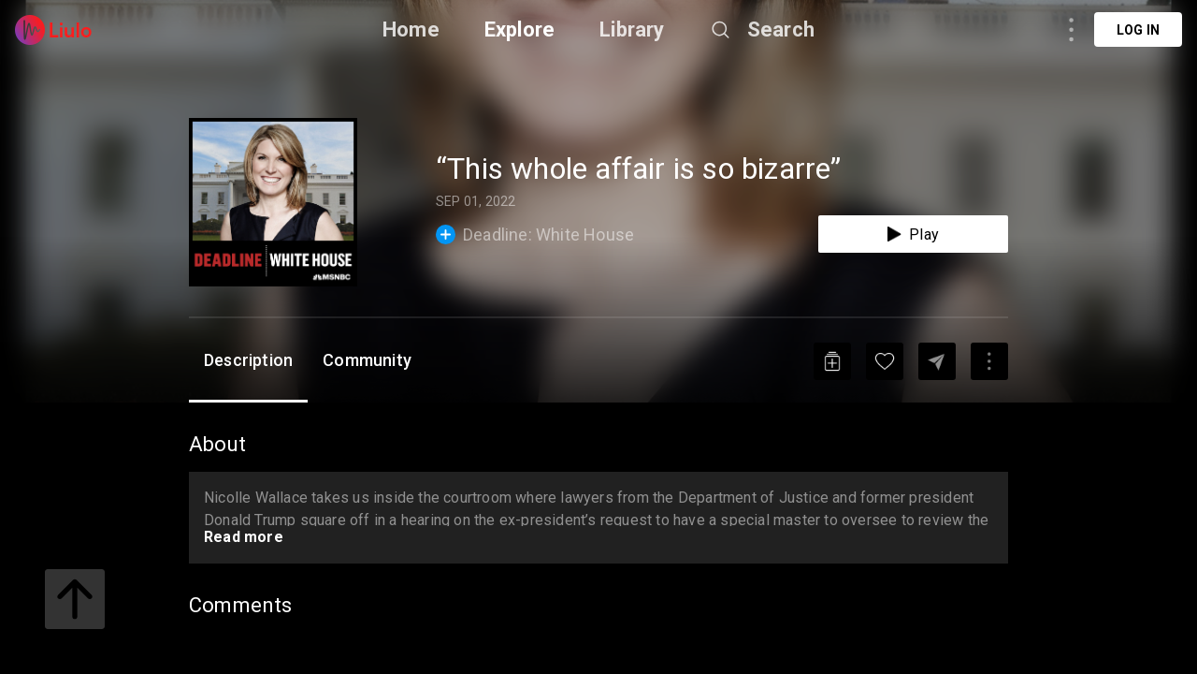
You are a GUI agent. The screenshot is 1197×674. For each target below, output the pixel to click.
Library (631, 29)
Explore (519, 29)
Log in (1138, 29)
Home (411, 29)
